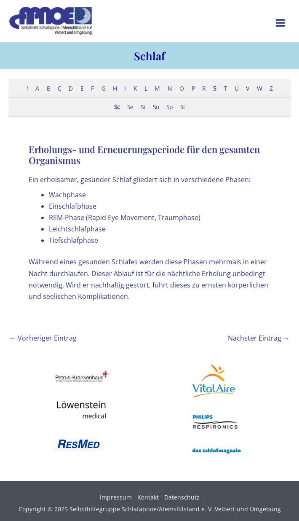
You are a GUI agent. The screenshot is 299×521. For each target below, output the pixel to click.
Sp (169, 107)
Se (130, 107)
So (156, 107)
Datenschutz (182, 497)
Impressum (116, 497)
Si (143, 107)
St (182, 107)
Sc (117, 107)
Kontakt (148, 497)
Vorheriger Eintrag (43, 338)
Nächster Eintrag (259, 338)
